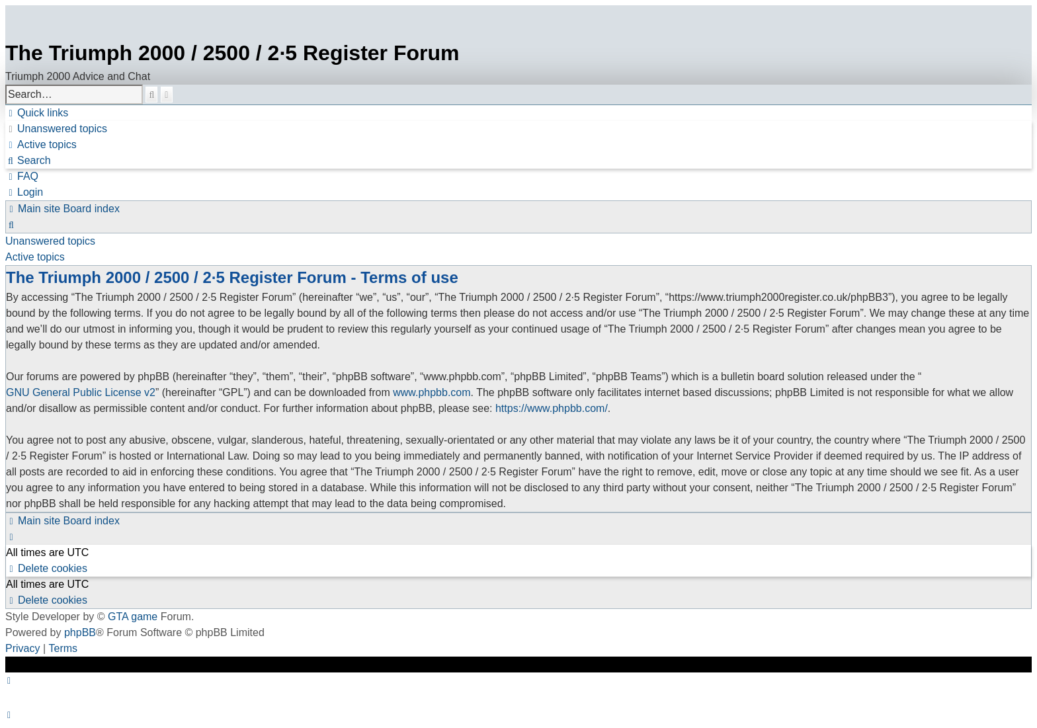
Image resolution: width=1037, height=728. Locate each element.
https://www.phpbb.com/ (551, 408)
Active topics (35, 257)
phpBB (80, 632)
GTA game (132, 616)
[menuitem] (56, 129)
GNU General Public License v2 (80, 392)
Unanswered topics (50, 241)
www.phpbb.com (431, 392)
